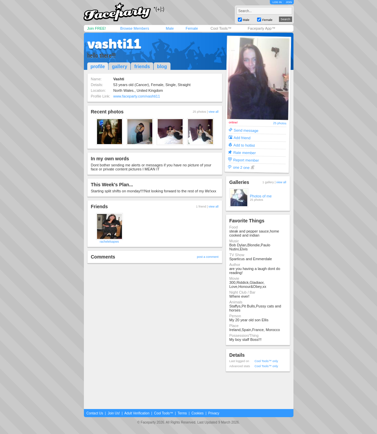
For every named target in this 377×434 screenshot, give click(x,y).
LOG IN (277, 2)
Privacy (213, 413)
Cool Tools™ (221, 28)
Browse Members (134, 28)
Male (170, 28)
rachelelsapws (109, 241)
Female (192, 28)
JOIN (289, 2)
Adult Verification (137, 413)
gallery (119, 66)
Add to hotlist (244, 145)
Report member (246, 160)
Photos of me (261, 196)
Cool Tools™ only (266, 361)
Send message (245, 130)
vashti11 (114, 44)
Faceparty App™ (261, 28)
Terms (182, 413)
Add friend (241, 137)
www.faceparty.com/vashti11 (136, 96)
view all (214, 111)
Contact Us (95, 413)
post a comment (207, 257)
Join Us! (114, 413)
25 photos (279, 123)
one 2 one (241, 167)
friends (142, 66)
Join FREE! (96, 28)
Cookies (197, 413)
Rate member (244, 152)
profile (98, 66)
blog (162, 66)
